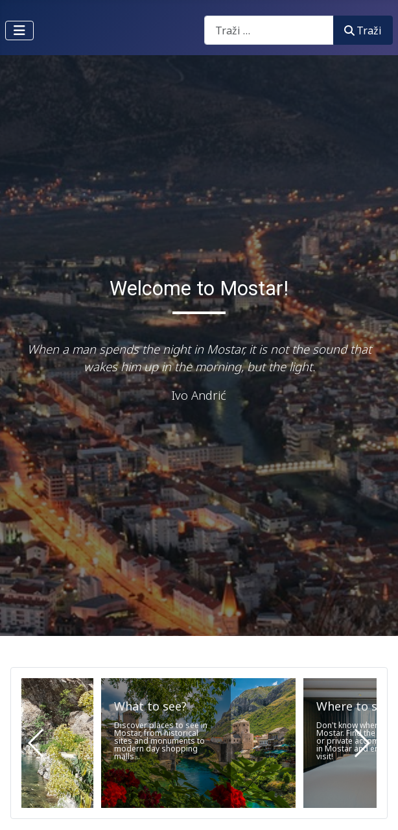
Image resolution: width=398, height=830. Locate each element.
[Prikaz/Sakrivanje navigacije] (19, 30)
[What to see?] (198, 743)
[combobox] (269, 30)
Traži (363, 30)
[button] (361, 743)
